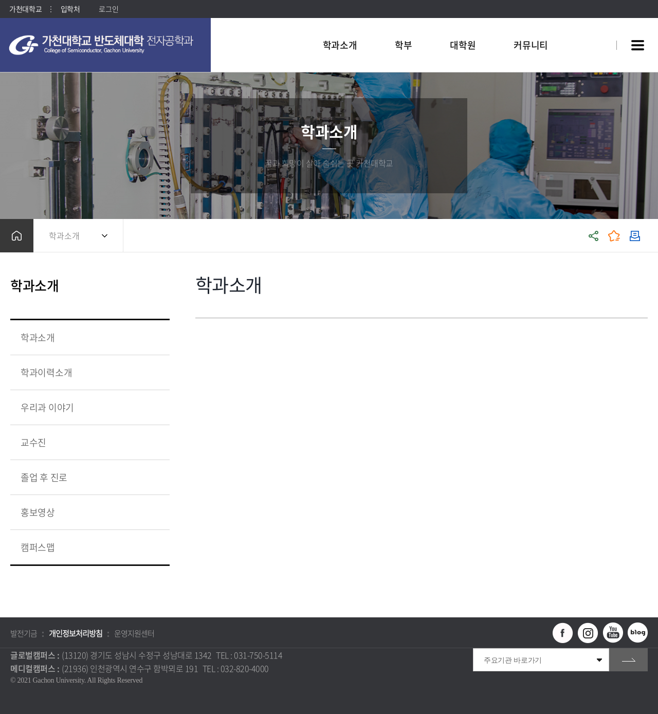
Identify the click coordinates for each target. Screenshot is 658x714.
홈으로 (16, 235)
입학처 (70, 9)
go (628, 659)
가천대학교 (25, 9)
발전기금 (23, 633)
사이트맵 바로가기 (637, 45)
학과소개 (64, 235)
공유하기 (593, 235)
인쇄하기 (635, 235)
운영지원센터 (134, 633)
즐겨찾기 (614, 235)
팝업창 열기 (595, 26)
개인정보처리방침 (75, 633)
